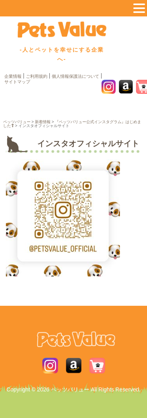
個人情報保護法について (75, 76)
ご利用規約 (36, 76)
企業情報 (13, 76)
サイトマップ (17, 81)
